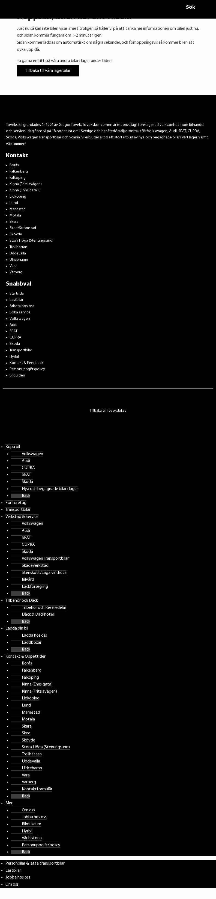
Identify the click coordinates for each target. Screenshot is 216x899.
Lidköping (18, 197)
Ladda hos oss (34, 635)
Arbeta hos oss (22, 306)
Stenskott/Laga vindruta (44, 573)
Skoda (15, 344)
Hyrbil (14, 357)
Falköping (18, 178)
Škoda (27, 482)
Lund (14, 203)
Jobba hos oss (34, 817)
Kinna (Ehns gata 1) (25, 190)
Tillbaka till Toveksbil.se (108, 411)
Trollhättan (18, 247)
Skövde (16, 234)
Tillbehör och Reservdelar (44, 608)
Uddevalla (18, 253)
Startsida (17, 294)
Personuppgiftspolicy (27, 369)
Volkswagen (20, 319)
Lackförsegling (35, 587)
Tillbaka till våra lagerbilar (48, 71)
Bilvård (28, 579)
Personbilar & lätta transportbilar (35, 863)
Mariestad (18, 209)
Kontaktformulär (37, 789)
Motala (15, 215)
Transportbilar (21, 350)
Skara (14, 222)
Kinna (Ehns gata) (37, 684)
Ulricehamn (19, 260)
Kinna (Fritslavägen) (26, 184)
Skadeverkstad (35, 565)
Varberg (16, 272)
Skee (26, 733)
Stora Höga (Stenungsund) (31, 241)
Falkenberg (19, 172)
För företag (15, 503)
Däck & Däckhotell (38, 614)
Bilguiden (17, 375)
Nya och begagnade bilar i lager (50, 489)
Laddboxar (31, 642)
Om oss (28, 810)
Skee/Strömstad (23, 228)
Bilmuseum (31, 824)
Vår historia (32, 838)
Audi (13, 325)
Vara (13, 266)
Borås (14, 165)
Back (26, 496)
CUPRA (15, 338)
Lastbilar (16, 300)
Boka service (20, 312)
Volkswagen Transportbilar (45, 558)
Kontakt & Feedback (26, 363)
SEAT (13, 331)
